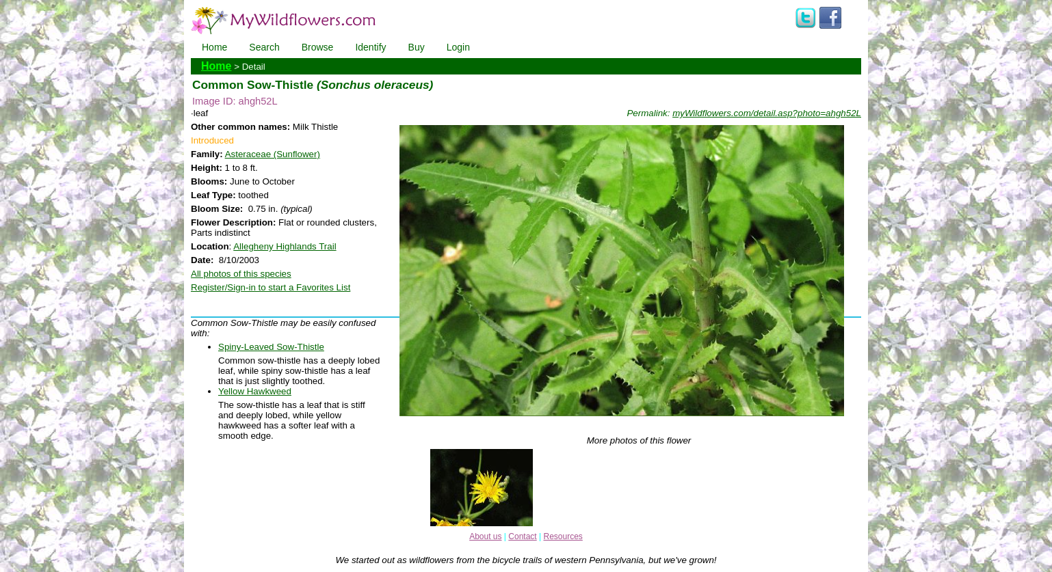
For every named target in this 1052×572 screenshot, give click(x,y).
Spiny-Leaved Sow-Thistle (271, 347)
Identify (370, 47)
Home (214, 47)
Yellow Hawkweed (254, 391)
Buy (416, 47)
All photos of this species (241, 274)
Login (458, 47)
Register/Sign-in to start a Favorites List (270, 287)
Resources (562, 536)
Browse (318, 47)
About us (485, 536)
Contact (522, 536)
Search (264, 47)
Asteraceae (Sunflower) (272, 154)
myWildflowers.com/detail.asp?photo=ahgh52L (766, 113)
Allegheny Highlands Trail (284, 246)
